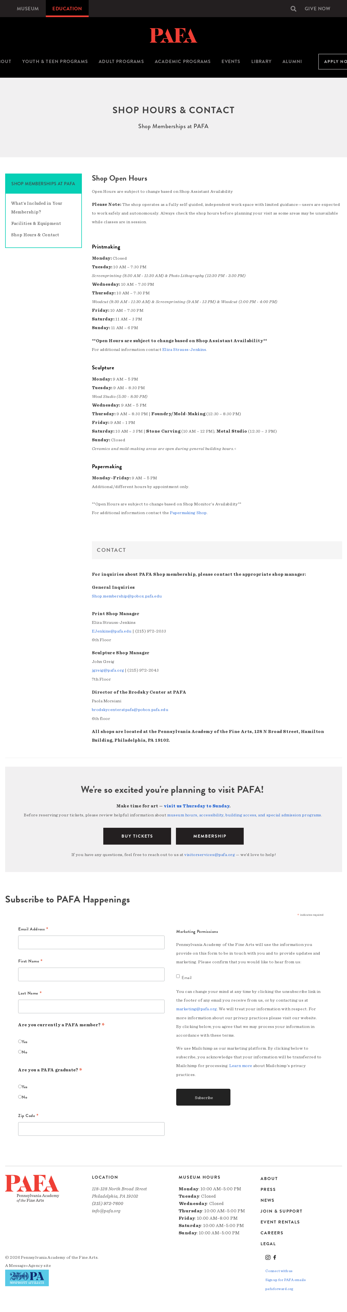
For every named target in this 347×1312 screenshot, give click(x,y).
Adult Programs (121, 61)
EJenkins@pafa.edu (112, 630)
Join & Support (282, 1209)
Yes (25, 1039)
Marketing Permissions (197, 929)
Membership (209, 834)
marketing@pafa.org (196, 1007)
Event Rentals (280, 1220)
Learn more (240, 1063)
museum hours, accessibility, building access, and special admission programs (244, 813)
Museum (28, 8)
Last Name (30, 991)
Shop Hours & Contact (35, 235)
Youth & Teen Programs (55, 61)
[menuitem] (28, 8)
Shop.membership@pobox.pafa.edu (127, 595)
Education (67, 8)
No (24, 1050)
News (268, 1198)
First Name (30, 959)
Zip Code (28, 1114)
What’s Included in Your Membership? (37, 207)
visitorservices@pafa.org (209, 853)
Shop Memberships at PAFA (43, 184)
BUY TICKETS (137, 834)
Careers (272, 1231)
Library (261, 61)
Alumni (292, 61)
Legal (268, 1241)
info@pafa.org (106, 1208)
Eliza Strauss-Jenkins (184, 349)
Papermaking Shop (188, 512)
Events (230, 61)
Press (268, 1187)
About (269, 1177)
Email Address (33, 927)
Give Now (317, 8)
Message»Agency (26, 1263)
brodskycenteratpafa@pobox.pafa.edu (130, 708)
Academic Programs (183, 61)
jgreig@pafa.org (108, 669)
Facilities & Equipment (36, 223)
